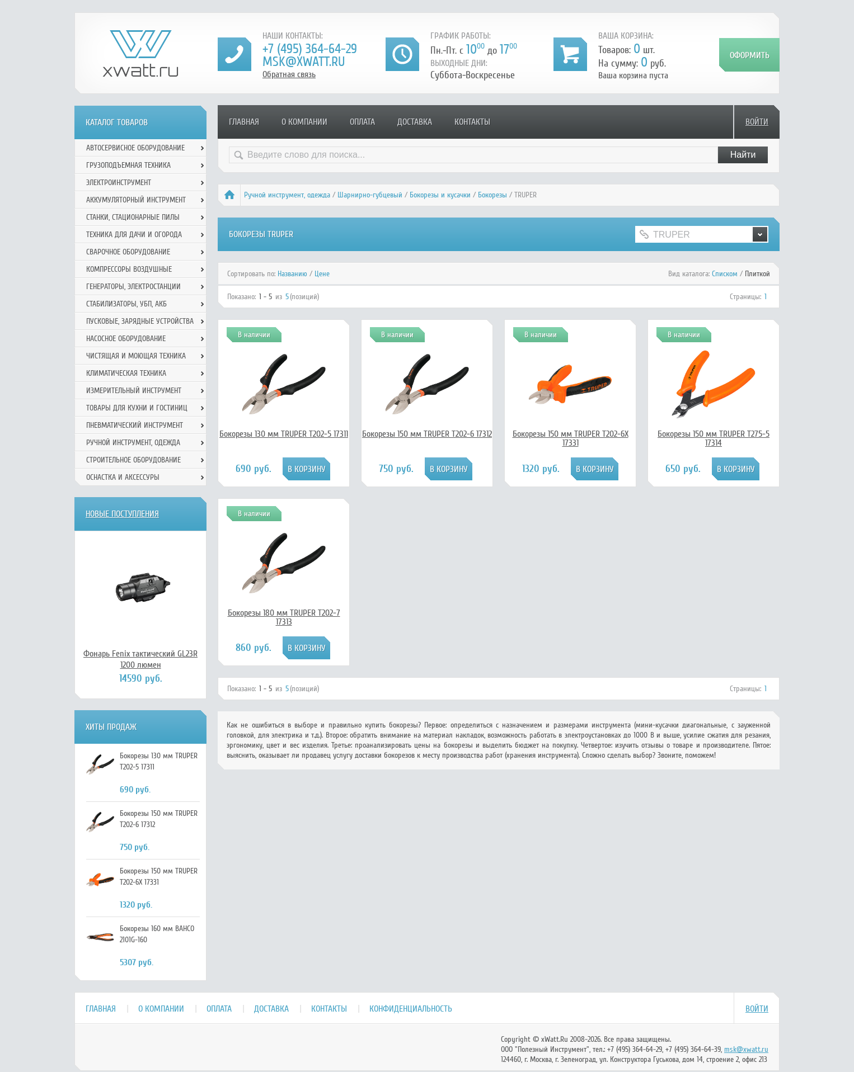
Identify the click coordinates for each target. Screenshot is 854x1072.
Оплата (362, 121)
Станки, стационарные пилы (133, 217)
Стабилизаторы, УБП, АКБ (126, 304)
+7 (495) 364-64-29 (309, 49)
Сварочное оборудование (128, 252)
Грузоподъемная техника (128, 165)
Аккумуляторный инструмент (136, 200)
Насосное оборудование (126, 338)
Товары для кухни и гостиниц (136, 408)
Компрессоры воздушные (129, 269)
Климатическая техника (126, 373)
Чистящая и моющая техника (136, 356)
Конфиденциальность (410, 1008)
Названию (292, 273)
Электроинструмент (118, 182)
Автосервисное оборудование (135, 148)
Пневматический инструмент (134, 425)
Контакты (472, 121)
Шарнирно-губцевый (369, 195)
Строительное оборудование (133, 460)
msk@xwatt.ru (303, 62)
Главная (244, 121)
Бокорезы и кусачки (440, 195)
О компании (304, 121)
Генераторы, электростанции (133, 286)
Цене (322, 273)
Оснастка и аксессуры (122, 477)
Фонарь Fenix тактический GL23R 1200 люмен (140, 659)
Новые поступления (122, 514)
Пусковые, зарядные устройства (140, 321)
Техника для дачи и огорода (134, 234)
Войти (756, 121)
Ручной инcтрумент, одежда (287, 195)
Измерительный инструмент (133, 390)
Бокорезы (492, 195)
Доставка (414, 121)
